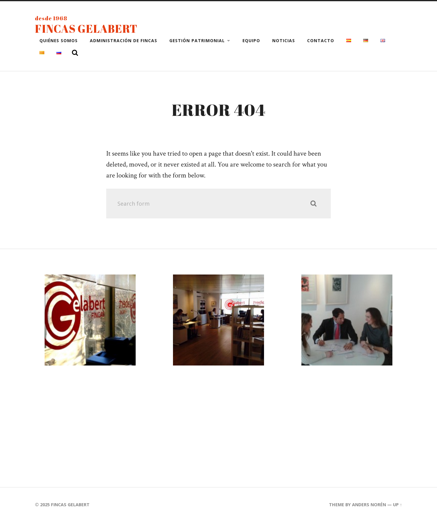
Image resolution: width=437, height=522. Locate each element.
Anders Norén (369, 504)
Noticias (283, 40)
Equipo (251, 40)
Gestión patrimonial (197, 40)
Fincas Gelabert (86, 28)
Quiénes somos (58, 40)
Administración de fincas (123, 40)
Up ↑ (397, 504)
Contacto (320, 40)
